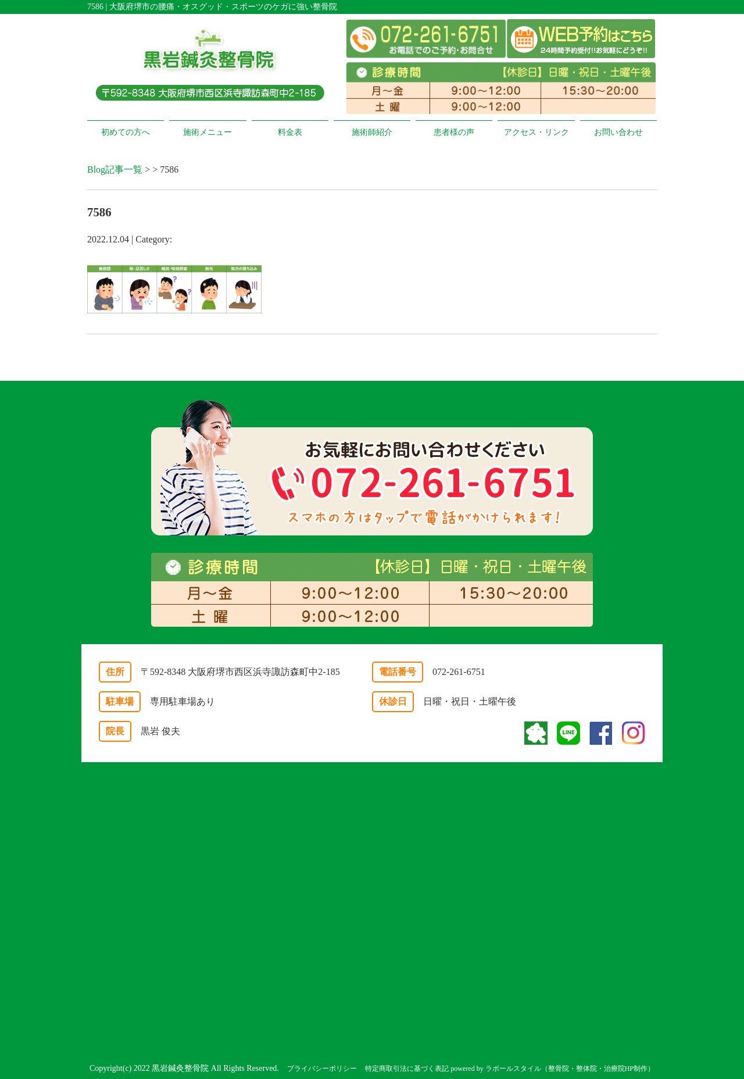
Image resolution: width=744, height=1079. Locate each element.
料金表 (290, 132)
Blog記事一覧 (114, 169)
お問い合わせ (618, 132)
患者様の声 (454, 132)
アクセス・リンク (536, 132)
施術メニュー (207, 132)
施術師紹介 (372, 132)
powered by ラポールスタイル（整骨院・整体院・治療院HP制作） (552, 1068)
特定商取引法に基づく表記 (407, 1068)
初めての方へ (125, 132)
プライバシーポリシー (322, 1068)
